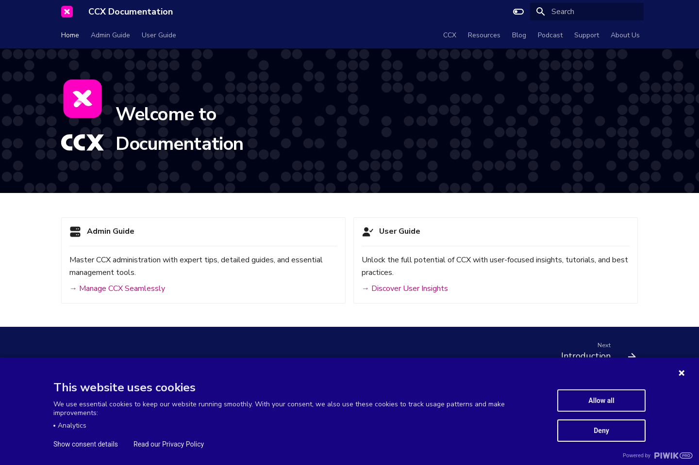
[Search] (587, 11)
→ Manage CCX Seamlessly (117, 288)
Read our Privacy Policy (168, 444)
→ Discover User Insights (405, 288)
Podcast (550, 35)
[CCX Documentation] (67, 11)
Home (70, 35)
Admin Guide (110, 35)
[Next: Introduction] (595, 353)
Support (586, 35)
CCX (449, 35)
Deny (601, 430)
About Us (625, 35)
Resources (484, 35)
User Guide (159, 35)
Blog (519, 35)
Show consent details (85, 444)
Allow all (601, 400)
